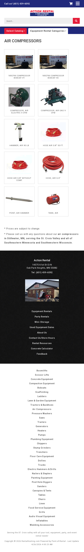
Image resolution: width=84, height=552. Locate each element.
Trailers (42, 422)
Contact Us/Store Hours (42, 338)
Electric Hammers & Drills (42, 469)
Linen (42, 503)
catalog (16, 31)
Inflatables (42, 520)
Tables (42, 495)
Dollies (42, 460)
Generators (42, 426)
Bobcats (41, 388)
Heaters (42, 430)
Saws (42, 418)
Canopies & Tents (42, 490)
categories (49, 31)
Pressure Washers (42, 413)
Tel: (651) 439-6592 (42, 272)
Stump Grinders (42, 448)
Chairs (42, 499)
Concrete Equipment (42, 379)
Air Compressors (41, 409)
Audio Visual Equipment (42, 516)
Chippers (42, 443)
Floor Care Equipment (42, 456)
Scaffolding (41, 392)
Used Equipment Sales (42, 327)
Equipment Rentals (42, 311)
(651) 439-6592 (17, 4)
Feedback (42, 354)
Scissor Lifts (42, 375)
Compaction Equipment (42, 383)
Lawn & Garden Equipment (42, 400)
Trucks (42, 465)
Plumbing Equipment (42, 439)
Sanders (42, 486)
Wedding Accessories (42, 525)
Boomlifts (42, 370)
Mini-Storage (42, 322)
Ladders (42, 396)
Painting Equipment (42, 478)
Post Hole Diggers (42, 482)
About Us (42, 332)
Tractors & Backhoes (42, 405)
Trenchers (42, 452)
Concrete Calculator (42, 348)
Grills (42, 512)
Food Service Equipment (41, 508)
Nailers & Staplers (42, 473)
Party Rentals (42, 316)
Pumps (42, 435)
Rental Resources (42, 343)
